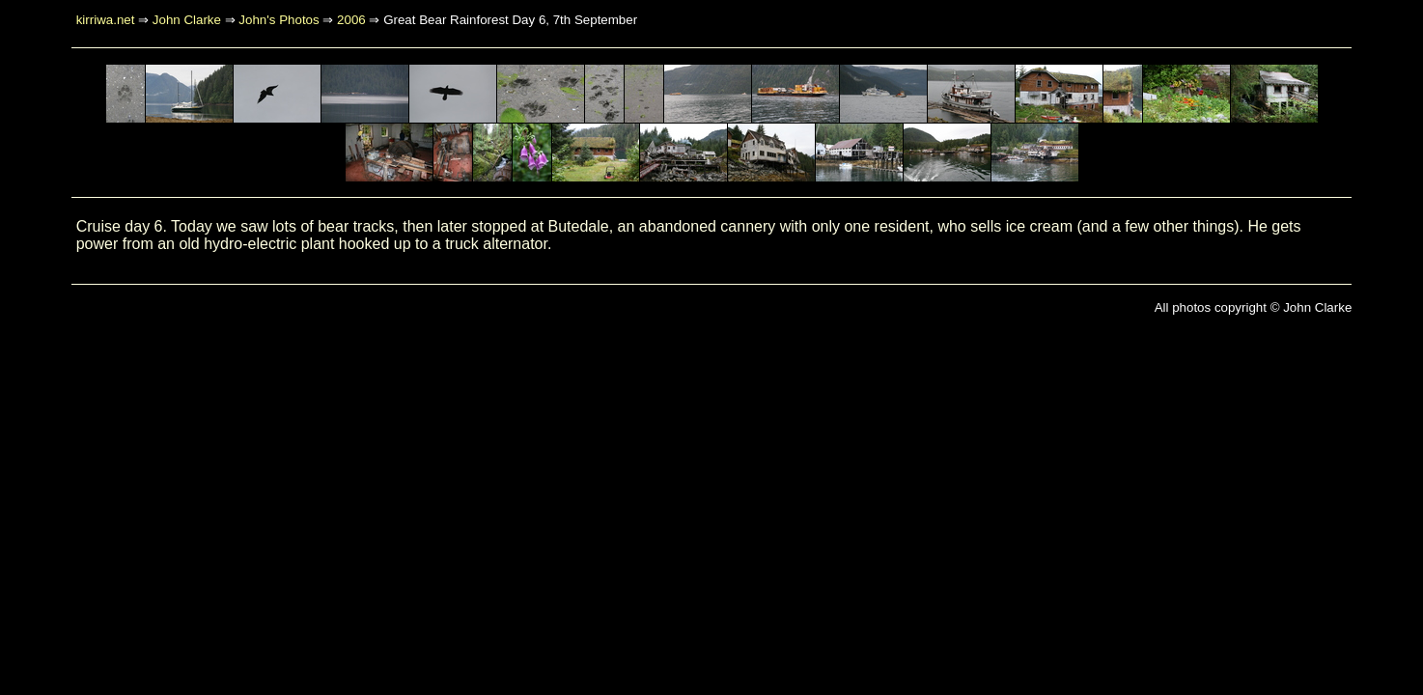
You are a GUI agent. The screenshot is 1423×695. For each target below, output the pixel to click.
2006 (351, 20)
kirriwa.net (105, 20)
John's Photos (278, 20)
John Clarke (187, 20)
